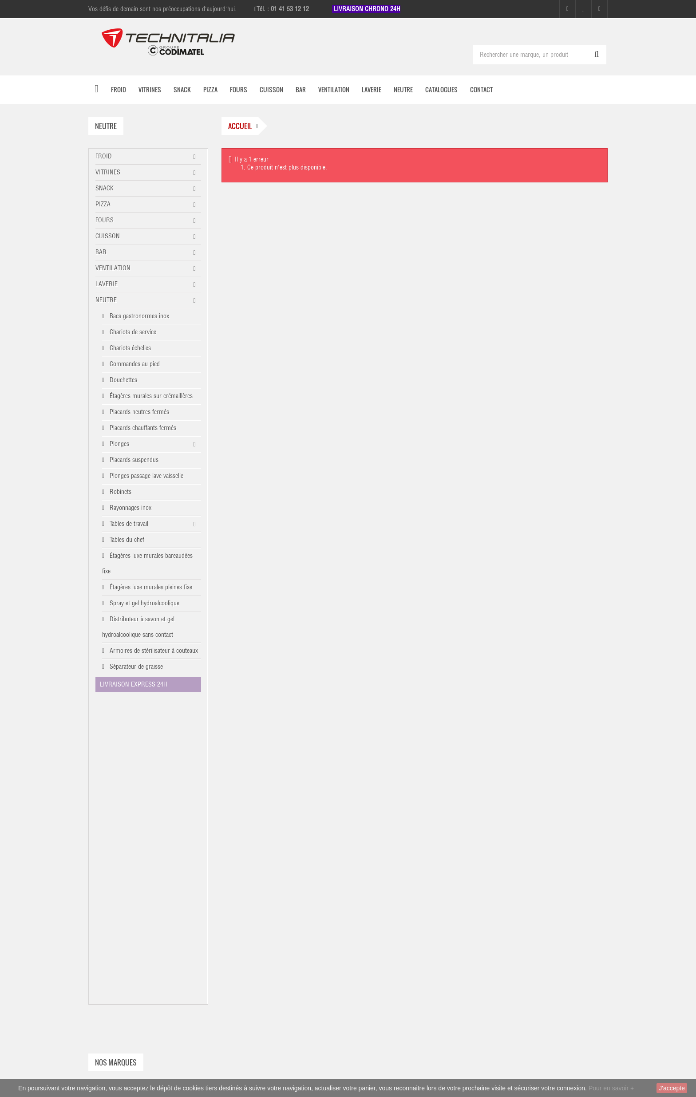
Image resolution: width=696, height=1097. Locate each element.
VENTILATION (112, 268)
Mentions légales (514, 856)
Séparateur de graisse (135, 667)
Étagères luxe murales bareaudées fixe (147, 563)
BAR (101, 252)
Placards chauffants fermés (142, 428)
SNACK (104, 188)
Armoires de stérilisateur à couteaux (153, 651)
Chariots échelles (129, 348)
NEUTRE (106, 300)
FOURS (104, 220)
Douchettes (122, 380)
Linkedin (393, 1030)
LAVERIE (106, 284)
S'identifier (380, 868)
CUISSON (107, 236)
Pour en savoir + (611, 1088)
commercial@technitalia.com (552, 1055)
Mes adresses (384, 844)
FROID (103, 156)
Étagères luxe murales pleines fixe (150, 587)
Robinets (119, 492)
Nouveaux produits (516, 832)
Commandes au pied (134, 364)
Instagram (391, 1012)
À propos (504, 868)
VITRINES (107, 172)
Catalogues (506, 880)
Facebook (390, 995)
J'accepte (672, 1088)
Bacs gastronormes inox (138, 316)
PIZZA (103, 204)
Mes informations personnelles (405, 856)
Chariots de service (132, 332)
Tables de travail (128, 524)
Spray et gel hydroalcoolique (143, 603)
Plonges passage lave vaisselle (145, 476)
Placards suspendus (133, 460)
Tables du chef (126, 540)
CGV (498, 892)
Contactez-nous (512, 844)
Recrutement (509, 916)
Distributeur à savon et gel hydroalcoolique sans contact (138, 627)
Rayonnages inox (129, 508)
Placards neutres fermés (138, 412)
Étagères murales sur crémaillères (150, 396)
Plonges (118, 444)
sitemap (503, 928)
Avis (498, 940)
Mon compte (382, 810)
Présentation (508, 904)
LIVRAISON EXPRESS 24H (133, 684)
